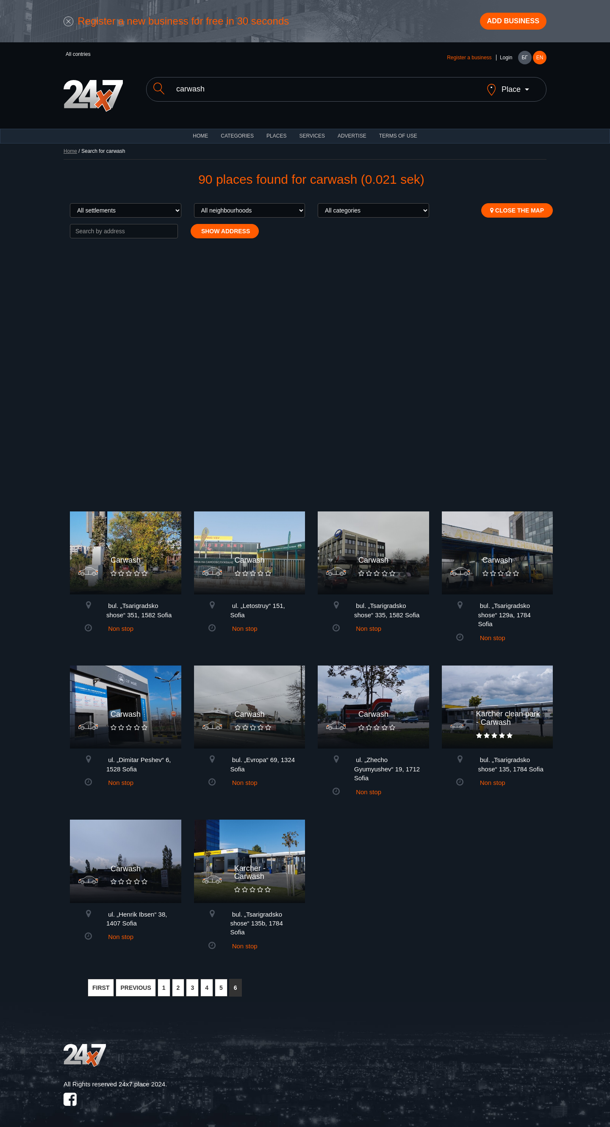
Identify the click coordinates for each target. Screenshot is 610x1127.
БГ (524, 60)
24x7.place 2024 (142, 1079)
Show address (225, 226)
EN (539, 60)
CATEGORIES (237, 131)
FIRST (100, 983)
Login (506, 60)
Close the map (517, 205)
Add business (509, 22)
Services (311, 131)
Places (276, 131)
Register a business (469, 60)
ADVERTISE (352, 131)
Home (70, 146)
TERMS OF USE (398, 131)
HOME (200, 131)
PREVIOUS (135, 983)
